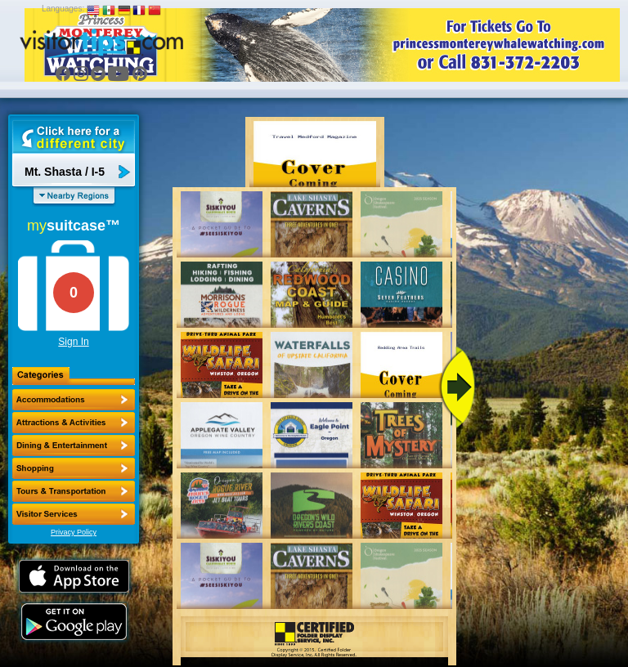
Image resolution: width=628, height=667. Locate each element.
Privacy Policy (73, 532)
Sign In (73, 341)
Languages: (63, 8)
